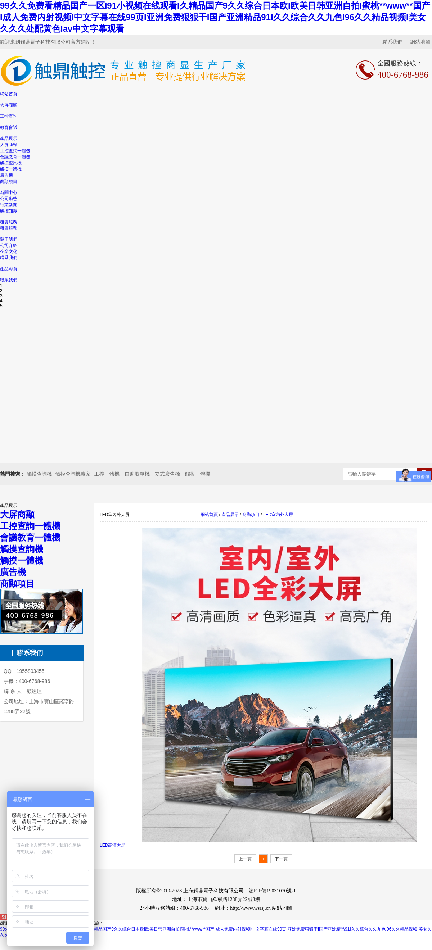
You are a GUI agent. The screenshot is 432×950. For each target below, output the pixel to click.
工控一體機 (107, 474)
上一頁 (245, 858)
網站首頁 (8, 93)
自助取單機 (137, 474)
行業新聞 (8, 204)
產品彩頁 (8, 268)
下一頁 (281, 858)
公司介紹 (8, 245)
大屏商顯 (8, 105)
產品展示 (8, 138)
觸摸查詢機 (11, 163)
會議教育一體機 (15, 156)
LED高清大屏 (112, 845)
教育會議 (8, 127)
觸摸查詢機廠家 (73, 474)
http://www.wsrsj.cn (250, 908)
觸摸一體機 (11, 169)
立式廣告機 (167, 474)
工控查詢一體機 (15, 150)
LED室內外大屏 (277, 514)
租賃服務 (8, 222)
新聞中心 (8, 192)
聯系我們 (392, 42)
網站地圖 (420, 42)
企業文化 (8, 251)
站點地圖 (282, 908)
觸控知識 (8, 210)
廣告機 (6, 175)
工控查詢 (8, 116)
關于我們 (8, 239)
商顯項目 (8, 181)
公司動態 (8, 198)
